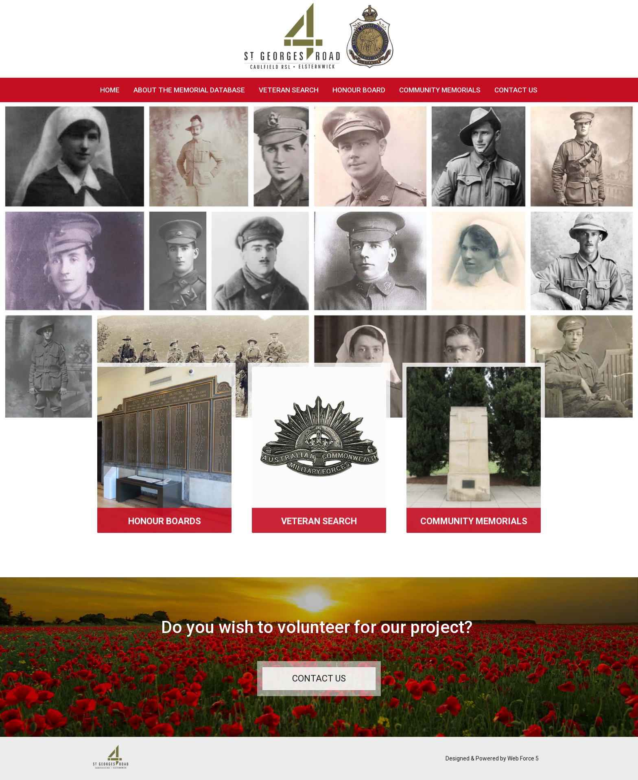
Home (110, 90)
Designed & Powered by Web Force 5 (492, 758)
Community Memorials (440, 90)
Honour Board (358, 90)
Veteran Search (289, 90)
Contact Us (515, 90)
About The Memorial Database (189, 90)
